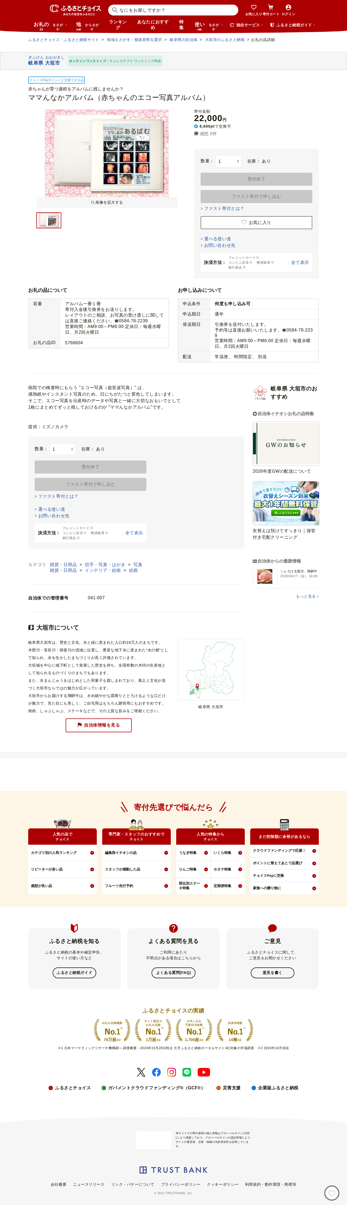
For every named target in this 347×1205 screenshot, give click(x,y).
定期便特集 (222, 886)
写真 (137, 564)
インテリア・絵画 (103, 570)
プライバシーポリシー (181, 1184)
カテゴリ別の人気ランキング (54, 853)
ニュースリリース (88, 1184)
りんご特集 (188, 869)
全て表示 (300, 262)
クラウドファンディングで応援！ (279, 850)
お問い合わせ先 (220, 245)
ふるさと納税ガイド (74, 972)
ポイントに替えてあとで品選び (277, 863)
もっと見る (306, 596)
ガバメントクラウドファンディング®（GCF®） (156, 1087)
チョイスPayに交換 (268, 875)
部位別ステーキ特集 (189, 885)
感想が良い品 (41, 886)
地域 (88, 26)
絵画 (133, 570)
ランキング (118, 25)
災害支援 (232, 1087)
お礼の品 (50, 26)
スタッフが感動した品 (122, 869)
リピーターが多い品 (47, 869)
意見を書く (272, 972)
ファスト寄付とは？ (224, 208)
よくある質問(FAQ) (173, 972)
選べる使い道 (217, 238)
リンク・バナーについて (133, 1184)
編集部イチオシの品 (121, 853)
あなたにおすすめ (153, 25)
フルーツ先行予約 (119, 886)
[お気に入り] (331, 1193)
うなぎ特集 (188, 853)
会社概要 (58, 1184)
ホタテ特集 (222, 869)
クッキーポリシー (222, 1184)
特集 (181, 25)
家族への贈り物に (267, 888)
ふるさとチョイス (73, 1087)
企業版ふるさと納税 (278, 1087)
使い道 (209, 26)
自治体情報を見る (99, 725)
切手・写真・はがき (106, 564)
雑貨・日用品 (64, 564)
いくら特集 (222, 853)
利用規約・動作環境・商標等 (270, 1184)
